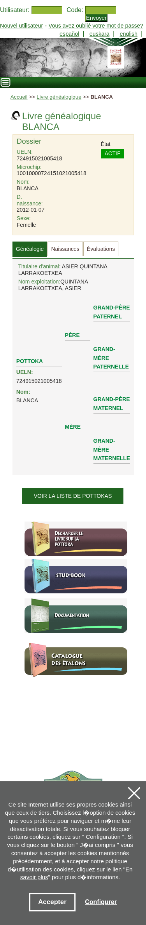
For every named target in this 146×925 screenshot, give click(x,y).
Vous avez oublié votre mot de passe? (96, 26)
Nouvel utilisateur (21, 26)
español (69, 34)
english (128, 34)
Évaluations (101, 249)
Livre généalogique (59, 97)
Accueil (19, 97)
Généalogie (30, 249)
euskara (99, 34)
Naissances (65, 249)
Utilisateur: (15, 10)
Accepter (52, 902)
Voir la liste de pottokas (73, 496)
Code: (75, 10)
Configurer (101, 902)
